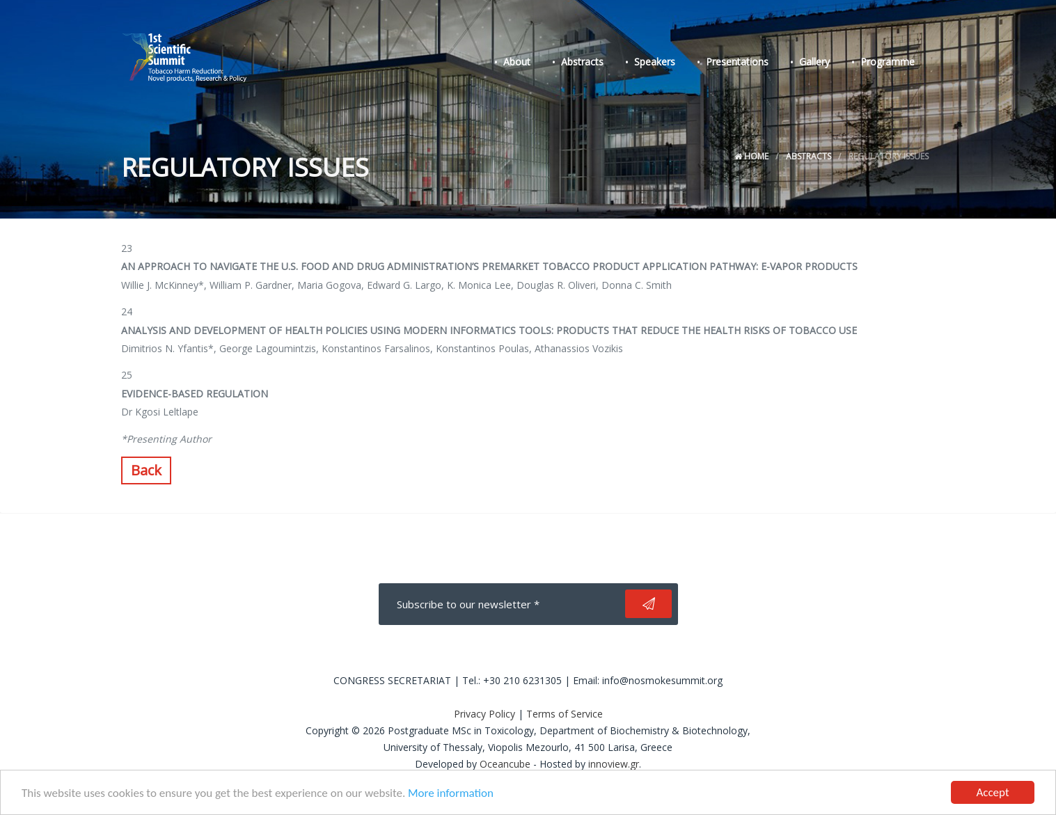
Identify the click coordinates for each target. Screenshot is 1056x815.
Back (146, 470)
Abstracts (582, 61)
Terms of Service (564, 713)
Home (751, 156)
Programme (887, 61)
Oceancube (505, 763)
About (516, 61)
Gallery (814, 61)
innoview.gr (613, 763)
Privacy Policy (484, 713)
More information (451, 793)
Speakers (654, 61)
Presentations (737, 61)
